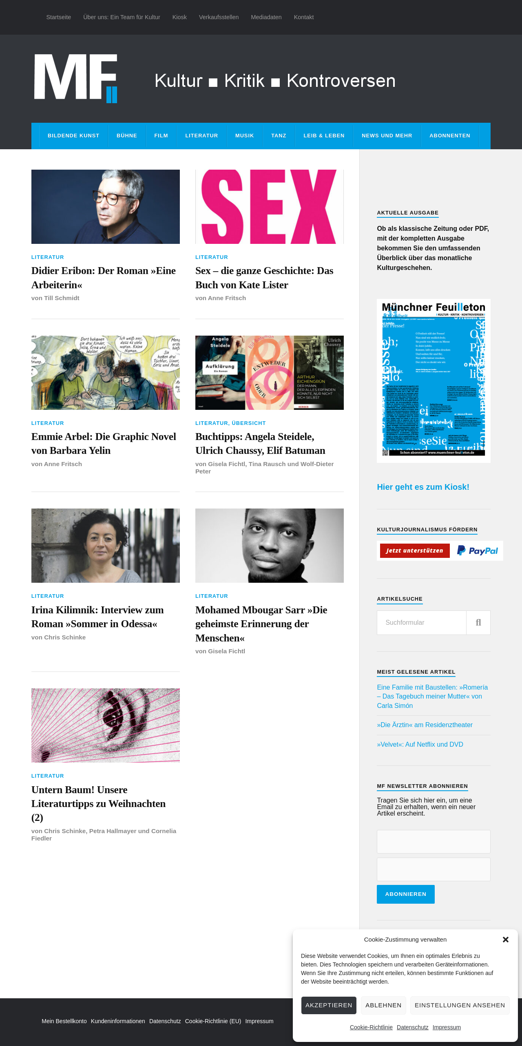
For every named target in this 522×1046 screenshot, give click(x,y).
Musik (244, 136)
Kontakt (304, 17)
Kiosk (180, 17)
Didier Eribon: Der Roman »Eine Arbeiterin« (103, 277)
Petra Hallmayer (113, 830)
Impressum (447, 1027)
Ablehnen (383, 1005)
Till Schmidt (61, 297)
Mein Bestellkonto (64, 1021)
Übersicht (249, 423)
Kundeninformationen (118, 1021)
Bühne (127, 136)
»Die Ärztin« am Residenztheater (425, 724)
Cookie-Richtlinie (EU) (213, 1021)
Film (161, 136)
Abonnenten (449, 136)
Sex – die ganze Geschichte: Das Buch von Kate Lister (264, 277)
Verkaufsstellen (219, 17)
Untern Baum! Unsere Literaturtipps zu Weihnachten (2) (98, 804)
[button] (506, 939)
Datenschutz (413, 1027)
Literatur (201, 136)
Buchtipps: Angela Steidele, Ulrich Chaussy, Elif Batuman (260, 443)
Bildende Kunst (74, 136)
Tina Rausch (267, 463)
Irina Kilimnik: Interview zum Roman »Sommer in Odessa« (97, 617)
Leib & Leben (324, 136)
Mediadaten (266, 17)
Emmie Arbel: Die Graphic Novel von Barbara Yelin (103, 443)
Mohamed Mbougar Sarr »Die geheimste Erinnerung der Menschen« (261, 624)
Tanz (278, 136)
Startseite (58, 17)
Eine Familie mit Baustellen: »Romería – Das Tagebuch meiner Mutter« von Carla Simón (432, 696)
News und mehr (387, 136)
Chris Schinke (65, 637)
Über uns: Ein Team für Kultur (121, 17)
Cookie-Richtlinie (371, 1027)
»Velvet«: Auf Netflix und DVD (420, 744)
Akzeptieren (328, 1005)
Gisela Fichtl (226, 463)
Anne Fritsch (227, 297)
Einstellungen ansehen (460, 1005)
